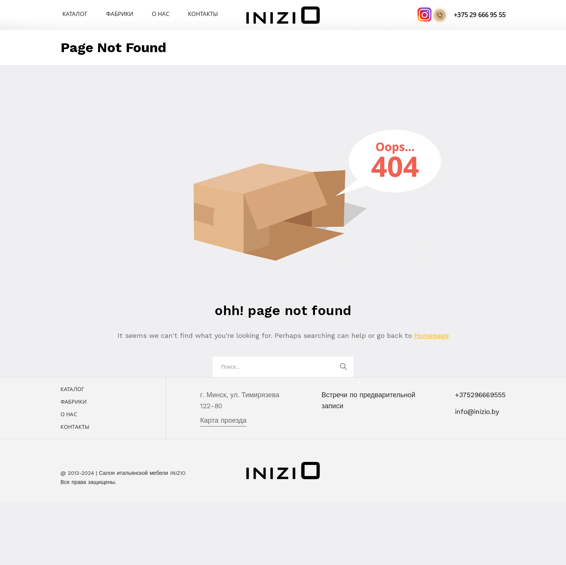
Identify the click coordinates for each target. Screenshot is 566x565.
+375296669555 (480, 395)
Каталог (72, 13)
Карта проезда (223, 420)
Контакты (186, 13)
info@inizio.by (477, 411)
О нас (148, 13)
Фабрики (112, 13)
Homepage (431, 335)
